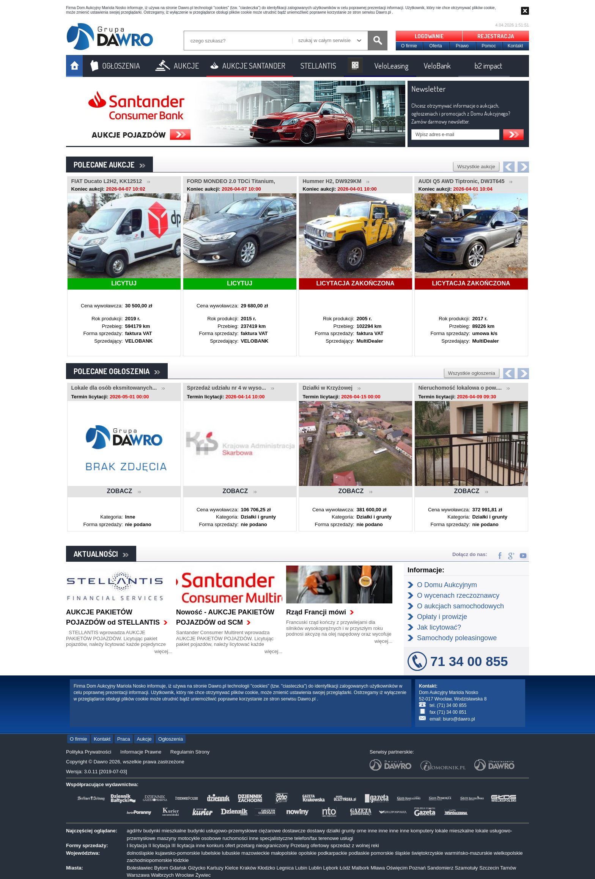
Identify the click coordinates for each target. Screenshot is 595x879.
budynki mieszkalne (164, 831)
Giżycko (196, 868)
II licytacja (159, 845)
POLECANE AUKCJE (109, 164)
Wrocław (184, 875)
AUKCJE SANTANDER (253, 66)
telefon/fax (305, 838)
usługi (346, 838)
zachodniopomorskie (149, 860)
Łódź (345, 868)
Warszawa (138, 875)
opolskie (307, 853)
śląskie (402, 853)
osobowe (211, 838)
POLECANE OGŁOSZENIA (117, 371)
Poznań (417, 868)
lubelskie (211, 853)
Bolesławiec (140, 868)
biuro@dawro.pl (459, 719)
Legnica (285, 868)
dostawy (316, 831)
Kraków (248, 868)
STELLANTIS (318, 66)
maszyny (166, 838)
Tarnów (508, 868)
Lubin (301, 868)
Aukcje (144, 739)
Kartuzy (215, 868)
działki (333, 831)
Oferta (435, 46)
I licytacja (137, 845)
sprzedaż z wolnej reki (355, 845)
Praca (123, 739)
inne (372, 831)
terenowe (328, 838)
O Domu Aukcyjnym (447, 585)
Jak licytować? (439, 627)
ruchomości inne (240, 838)
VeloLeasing (392, 66)
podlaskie (359, 853)
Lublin (315, 868)
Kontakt (515, 46)
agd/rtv (134, 831)
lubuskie (231, 853)
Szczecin (489, 868)
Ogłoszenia (170, 739)
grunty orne (354, 831)
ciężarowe (270, 831)
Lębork (330, 868)
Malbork (360, 868)
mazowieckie (255, 853)
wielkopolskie (508, 853)
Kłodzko (266, 868)
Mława (378, 868)
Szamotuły (466, 868)
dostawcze (293, 831)
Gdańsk (178, 868)
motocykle (189, 838)
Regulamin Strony (189, 752)
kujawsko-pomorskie (177, 853)
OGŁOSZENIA (121, 66)
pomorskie (382, 853)
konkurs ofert (220, 845)
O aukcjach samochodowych (460, 606)
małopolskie (284, 853)
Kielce (231, 868)
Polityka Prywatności (88, 752)
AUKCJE (186, 66)
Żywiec (203, 875)
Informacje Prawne (140, 752)
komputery (422, 831)
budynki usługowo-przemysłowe (222, 831)
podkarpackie (332, 853)
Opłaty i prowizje (442, 616)
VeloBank (437, 66)
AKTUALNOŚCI (101, 554)
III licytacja (183, 845)
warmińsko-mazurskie (469, 853)
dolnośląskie (140, 853)
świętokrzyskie (427, 853)
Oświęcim (397, 868)
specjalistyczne (276, 838)
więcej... (163, 651)
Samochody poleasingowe (457, 638)
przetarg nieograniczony (262, 845)
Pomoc (489, 46)
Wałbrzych (162, 875)
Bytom (161, 868)
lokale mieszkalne (454, 831)
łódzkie (181, 860)
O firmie (409, 46)
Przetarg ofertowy (309, 845)
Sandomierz (440, 868)
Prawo (462, 46)
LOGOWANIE (429, 36)
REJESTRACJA (495, 36)
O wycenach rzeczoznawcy (458, 595)
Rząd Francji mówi (316, 612)
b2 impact (488, 66)
